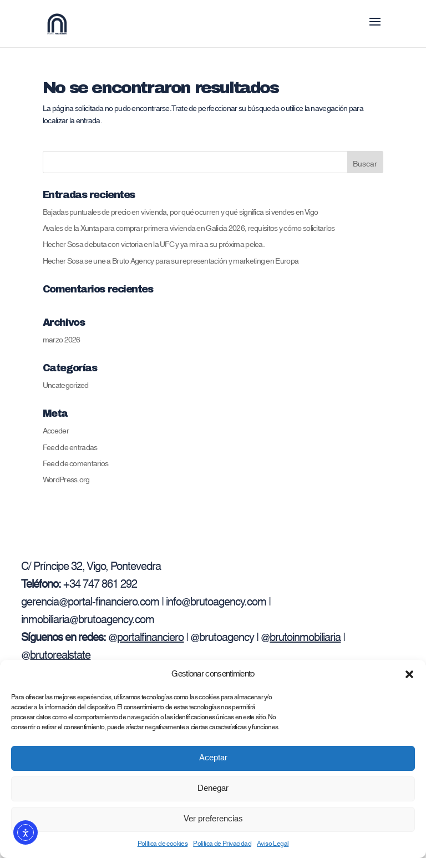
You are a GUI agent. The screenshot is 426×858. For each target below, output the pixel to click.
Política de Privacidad (222, 843)
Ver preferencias (213, 818)
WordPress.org (66, 480)
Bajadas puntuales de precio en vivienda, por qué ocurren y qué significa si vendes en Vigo (180, 212)
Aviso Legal (272, 843)
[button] (409, 674)
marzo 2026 (61, 340)
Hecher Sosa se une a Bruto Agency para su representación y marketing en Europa (170, 261)
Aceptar (213, 757)
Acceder (56, 431)
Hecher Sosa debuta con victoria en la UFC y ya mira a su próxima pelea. (154, 245)
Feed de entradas (70, 448)
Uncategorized (66, 385)
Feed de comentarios (76, 464)
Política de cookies (163, 843)
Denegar (213, 788)
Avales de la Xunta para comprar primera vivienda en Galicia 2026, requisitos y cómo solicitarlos (189, 228)
